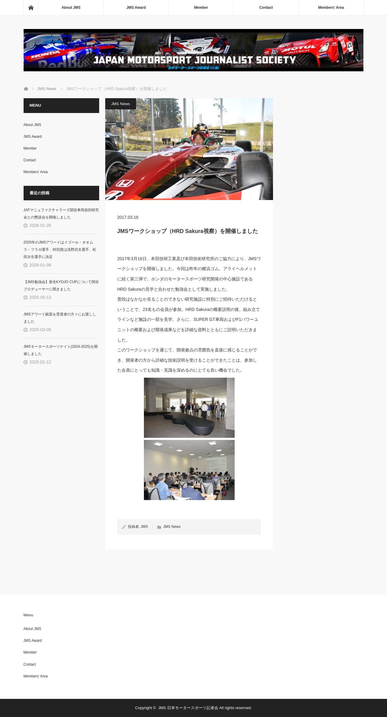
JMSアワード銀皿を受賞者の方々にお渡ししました (60, 318)
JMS (144, 527)
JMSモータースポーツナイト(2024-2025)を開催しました (61, 350)
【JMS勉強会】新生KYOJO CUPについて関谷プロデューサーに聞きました (61, 285)
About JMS (71, 7)
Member (201, 7)
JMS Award (136, 7)
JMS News (120, 104)
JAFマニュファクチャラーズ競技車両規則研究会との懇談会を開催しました (61, 213)
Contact (266, 7)
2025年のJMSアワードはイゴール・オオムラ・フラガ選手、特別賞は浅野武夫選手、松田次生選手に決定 (60, 249)
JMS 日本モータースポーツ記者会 (188, 708)
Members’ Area (331, 7)
